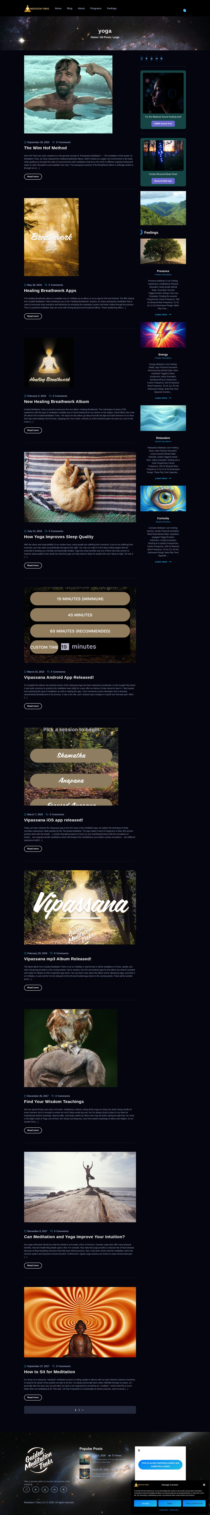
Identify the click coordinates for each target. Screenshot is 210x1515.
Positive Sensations (163, 274)
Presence (163, 271)
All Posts (105, 37)
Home (94, 37)
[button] (204, 1484)
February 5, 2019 (36, 396)
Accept (145, 1503)
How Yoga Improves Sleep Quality (59, 536)
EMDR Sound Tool (163, 123)
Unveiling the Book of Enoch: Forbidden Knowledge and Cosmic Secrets (108, 1475)
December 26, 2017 (38, 1096)
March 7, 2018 (35, 814)
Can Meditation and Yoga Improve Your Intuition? (74, 1236)
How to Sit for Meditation (49, 1372)
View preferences (194, 1503)
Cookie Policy (164, 1510)
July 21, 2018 (34, 531)
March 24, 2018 (35, 672)
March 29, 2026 (100, 1469)
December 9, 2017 (37, 1231)
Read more (33, 176)
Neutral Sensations (163, 441)
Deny (169, 1503)
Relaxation (163, 437)
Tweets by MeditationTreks (160, 1465)
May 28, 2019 (34, 285)
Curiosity (163, 518)
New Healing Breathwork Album (56, 401)
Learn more (161, 314)
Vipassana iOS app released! (53, 820)
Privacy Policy (174, 1510)
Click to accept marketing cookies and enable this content (160, 1464)
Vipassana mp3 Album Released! (58, 959)
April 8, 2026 (99, 1455)
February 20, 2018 (37, 953)
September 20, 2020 (38, 142)
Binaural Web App (163, 181)
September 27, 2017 (38, 1366)
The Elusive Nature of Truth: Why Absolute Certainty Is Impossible (109, 1461)
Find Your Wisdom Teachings (54, 1101)
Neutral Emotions (163, 522)
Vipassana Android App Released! (59, 677)
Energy (163, 354)
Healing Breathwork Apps (50, 290)
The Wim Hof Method (45, 148)
